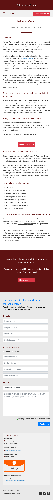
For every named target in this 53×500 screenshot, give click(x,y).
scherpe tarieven (27, 58)
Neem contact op (26, 144)
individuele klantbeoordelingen (15, 480)
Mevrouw (16, 351)
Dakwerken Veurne (26, 5)
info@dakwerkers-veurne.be (13, 450)
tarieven (5, 226)
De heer (6, 351)
